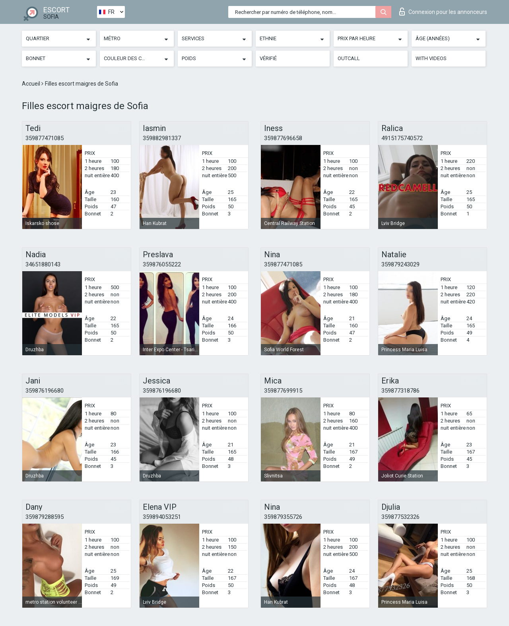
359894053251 (162, 516)
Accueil (31, 83)
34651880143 (42, 264)
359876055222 (162, 264)
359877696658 (283, 138)
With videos (431, 58)
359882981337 (162, 138)
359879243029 (400, 264)
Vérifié (268, 58)
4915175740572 (402, 138)
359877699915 (283, 390)
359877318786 (400, 390)
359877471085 (44, 138)
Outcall (349, 58)
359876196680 (44, 390)
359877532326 (400, 516)
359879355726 (283, 516)
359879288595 (44, 516)
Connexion (443, 11)
